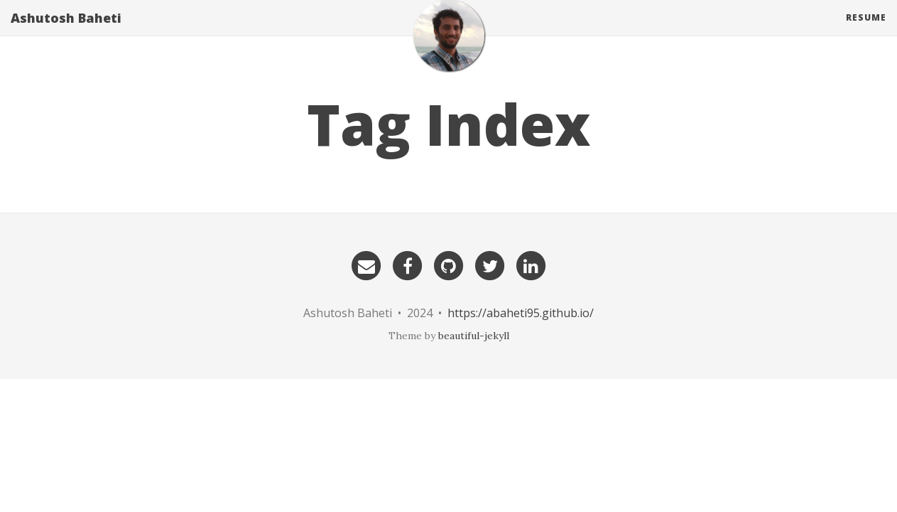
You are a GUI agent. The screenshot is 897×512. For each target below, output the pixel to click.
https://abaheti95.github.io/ (520, 313)
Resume (866, 32)
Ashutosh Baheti (66, 32)
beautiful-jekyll (473, 335)
